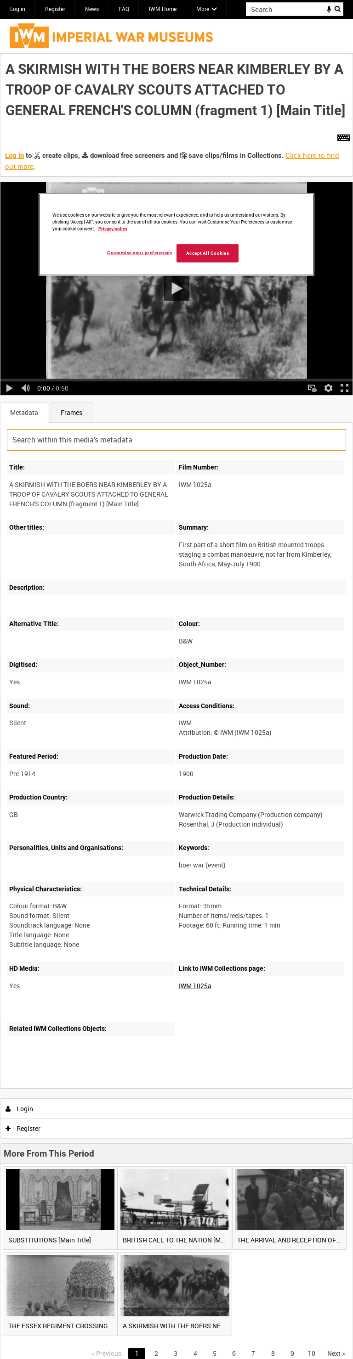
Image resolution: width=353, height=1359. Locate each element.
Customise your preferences (139, 252)
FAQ (124, 8)
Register (55, 8)
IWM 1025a (195, 985)
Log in (17, 8)
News (92, 8)
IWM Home (162, 8)
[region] (176, 234)
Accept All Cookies (207, 253)
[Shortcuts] (343, 135)
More (202, 8)
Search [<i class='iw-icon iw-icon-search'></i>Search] (338, 8)
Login (20, 1108)
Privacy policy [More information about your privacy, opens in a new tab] (112, 228)
